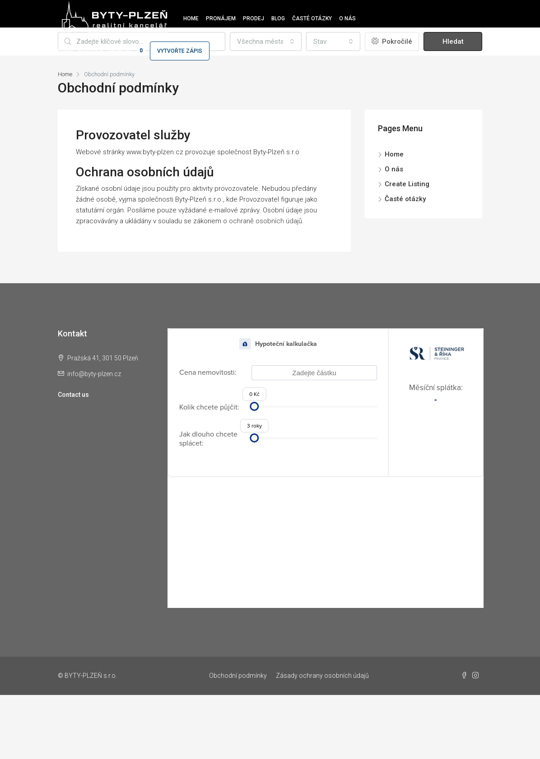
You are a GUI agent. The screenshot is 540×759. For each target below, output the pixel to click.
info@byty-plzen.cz (94, 373)
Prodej (253, 18)
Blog (278, 18)
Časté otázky (312, 18)
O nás (347, 18)
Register (90, 50)
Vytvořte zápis (179, 51)
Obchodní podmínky (238, 675)
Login (65, 50)
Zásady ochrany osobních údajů (322, 675)
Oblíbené (126, 50)
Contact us (73, 394)
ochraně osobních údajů (265, 221)
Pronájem (221, 18)
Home (191, 18)
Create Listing (407, 184)
